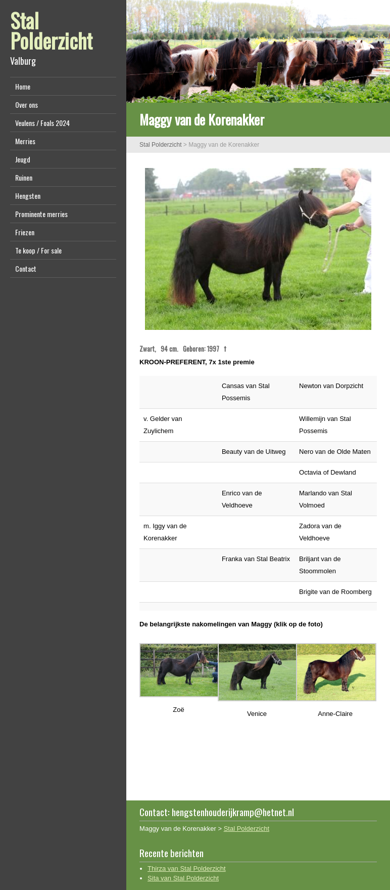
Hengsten (27, 195)
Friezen (24, 232)
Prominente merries (41, 213)
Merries (25, 141)
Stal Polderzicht (51, 30)
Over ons (26, 104)
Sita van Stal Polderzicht (183, 878)
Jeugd (22, 159)
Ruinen (23, 177)
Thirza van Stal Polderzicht (187, 868)
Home (22, 86)
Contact (25, 268)
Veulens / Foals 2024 (42, 122)
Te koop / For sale (38, 250)
